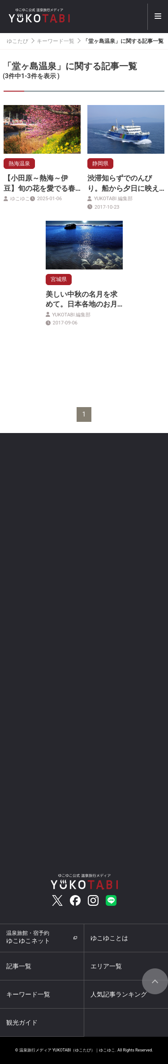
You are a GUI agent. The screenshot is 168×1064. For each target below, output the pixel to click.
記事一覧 (18, 966)
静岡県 (100, 163)
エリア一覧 (106, 966)
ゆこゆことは (109, 938)
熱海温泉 (19, 163)
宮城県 (59, 279)
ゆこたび (17, 41)
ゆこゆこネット (28, 937)
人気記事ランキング (118, 994)
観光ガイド (22, 1022)
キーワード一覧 (55, 41)
